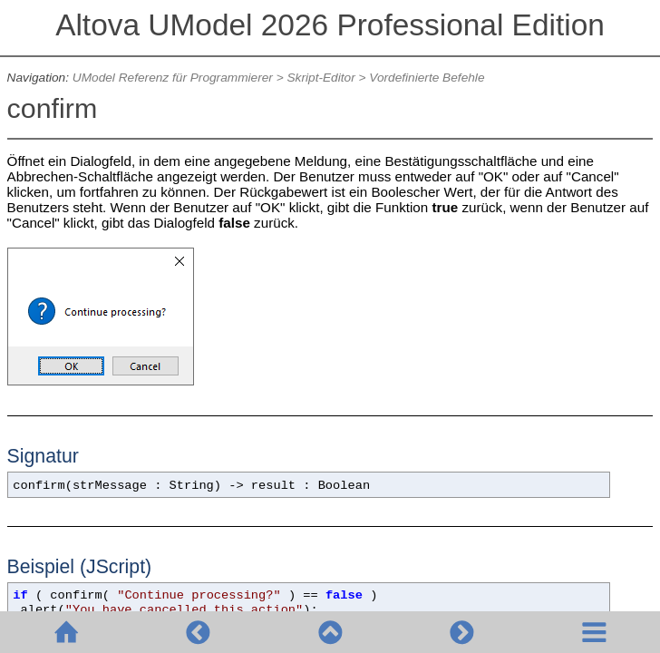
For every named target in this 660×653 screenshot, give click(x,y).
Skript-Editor (321, 77)
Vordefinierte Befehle (426, 77)
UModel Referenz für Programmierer (173, 77)
